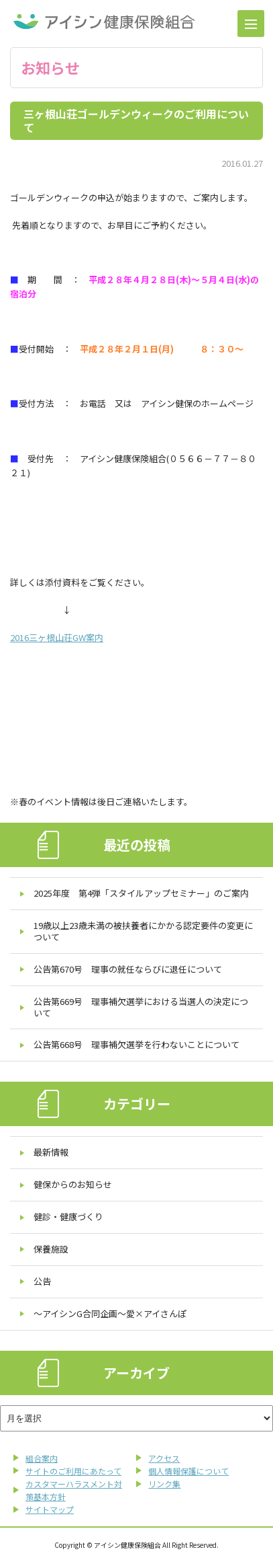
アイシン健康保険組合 (104, 21)
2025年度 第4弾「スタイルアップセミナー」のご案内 (141, 893)
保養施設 (51, 1248)
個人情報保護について (188, 1471)
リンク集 (164, 1483)
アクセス (164, 1458)
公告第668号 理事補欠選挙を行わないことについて (136, 1044)
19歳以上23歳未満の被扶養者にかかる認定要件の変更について (143, 931)
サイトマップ (49, 1509)
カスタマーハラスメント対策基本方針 (73, 1490)
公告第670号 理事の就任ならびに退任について (128, 969)
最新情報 (51, 1152)
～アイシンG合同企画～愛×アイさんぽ (110, 1313)
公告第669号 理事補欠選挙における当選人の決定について (141, 1007)
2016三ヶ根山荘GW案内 (56, 637)
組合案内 (41, 1458)
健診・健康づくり (68, 1216)
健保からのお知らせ (73, 1184)
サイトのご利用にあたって (73, 1471)
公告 (42, 1281)
